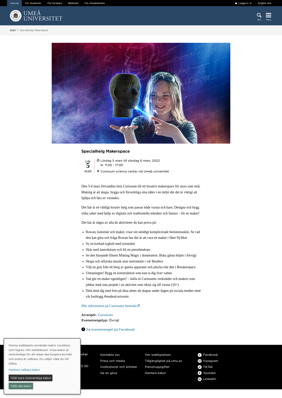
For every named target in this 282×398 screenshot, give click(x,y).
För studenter (33, 3)
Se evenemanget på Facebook (110, 329)
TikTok (205, 366)
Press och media (112, 360)
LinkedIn (207, 379)
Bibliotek (73, 3)
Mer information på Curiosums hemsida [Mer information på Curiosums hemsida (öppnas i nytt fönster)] (109, 306)
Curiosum (105, 315)
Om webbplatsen (158, 354)
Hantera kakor (155, 373)
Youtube (207, 373)
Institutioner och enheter (118, 366)
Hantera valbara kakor (24, 369)
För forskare (54, 3)
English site (264, 3)
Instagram (208, 360)
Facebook (208, 354)
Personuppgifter (157, 366)
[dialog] (42, 366)
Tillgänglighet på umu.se (163, 360)
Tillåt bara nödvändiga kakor (30, 378)
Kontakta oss (110, 354)
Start (13, 30)
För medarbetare (95, 3)
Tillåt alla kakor (21, 386)
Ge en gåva (108, 373)
